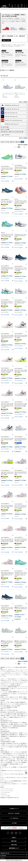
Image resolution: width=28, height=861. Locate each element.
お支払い (14, 837)
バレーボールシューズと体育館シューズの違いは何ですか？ (14, 768)
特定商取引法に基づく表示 (5, 853)
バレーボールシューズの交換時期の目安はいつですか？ (14, 780)
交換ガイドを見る (6, 40)
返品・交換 (14, 844)
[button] (14, 147)
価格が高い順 (18, 141)
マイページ (15, 6)
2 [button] (17, 147)
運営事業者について (14, 848)
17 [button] (24, 147)
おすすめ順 (7, 141)
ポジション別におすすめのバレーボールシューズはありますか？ (14, 778)
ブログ (24, 6)
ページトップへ (26, 804)
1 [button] (15, 147)
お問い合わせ (21, 6)
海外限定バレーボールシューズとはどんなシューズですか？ (14, 771)
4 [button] (20, 147)
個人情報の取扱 (3, 855)
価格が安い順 (12, 141)
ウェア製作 (12, 6)
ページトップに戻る (5, 795)
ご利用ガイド (18, 6)
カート (26, 6)
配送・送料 (14, 841)
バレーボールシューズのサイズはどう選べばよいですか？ (13, 774)
